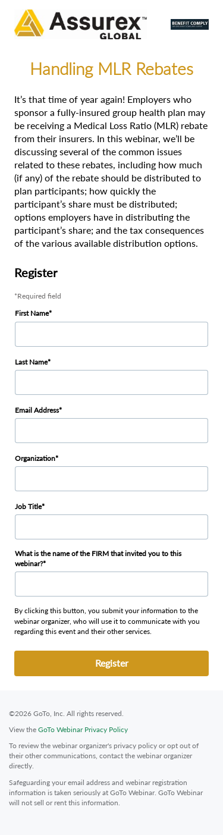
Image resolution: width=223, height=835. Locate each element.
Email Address (37, 410)
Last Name (31, 361)
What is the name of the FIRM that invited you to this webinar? (98, 558)
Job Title (28, 506)
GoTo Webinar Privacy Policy (83, 729)
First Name (32, 313)
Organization (35, 458)
